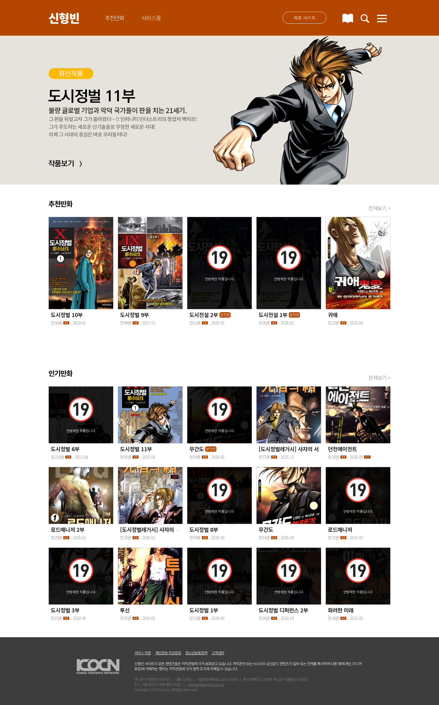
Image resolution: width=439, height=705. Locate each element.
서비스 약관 (142, 652)
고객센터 (218, 652)
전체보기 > (379, 208)
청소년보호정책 (196, 652)
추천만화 (114, 18)
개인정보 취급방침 (168, 652)
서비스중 (151, 18)
